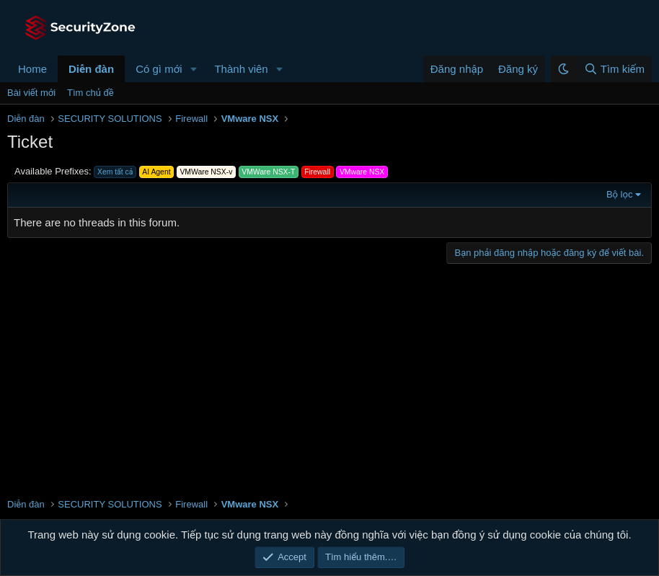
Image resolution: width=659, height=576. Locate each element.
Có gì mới (159, 69)
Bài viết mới (31, 92)
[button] (193, 69)
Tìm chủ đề (90, 92)
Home (32, 69)
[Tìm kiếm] (614, 69)
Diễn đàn (91, 69)
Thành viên (240, 69)
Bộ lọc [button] (619, 194)
